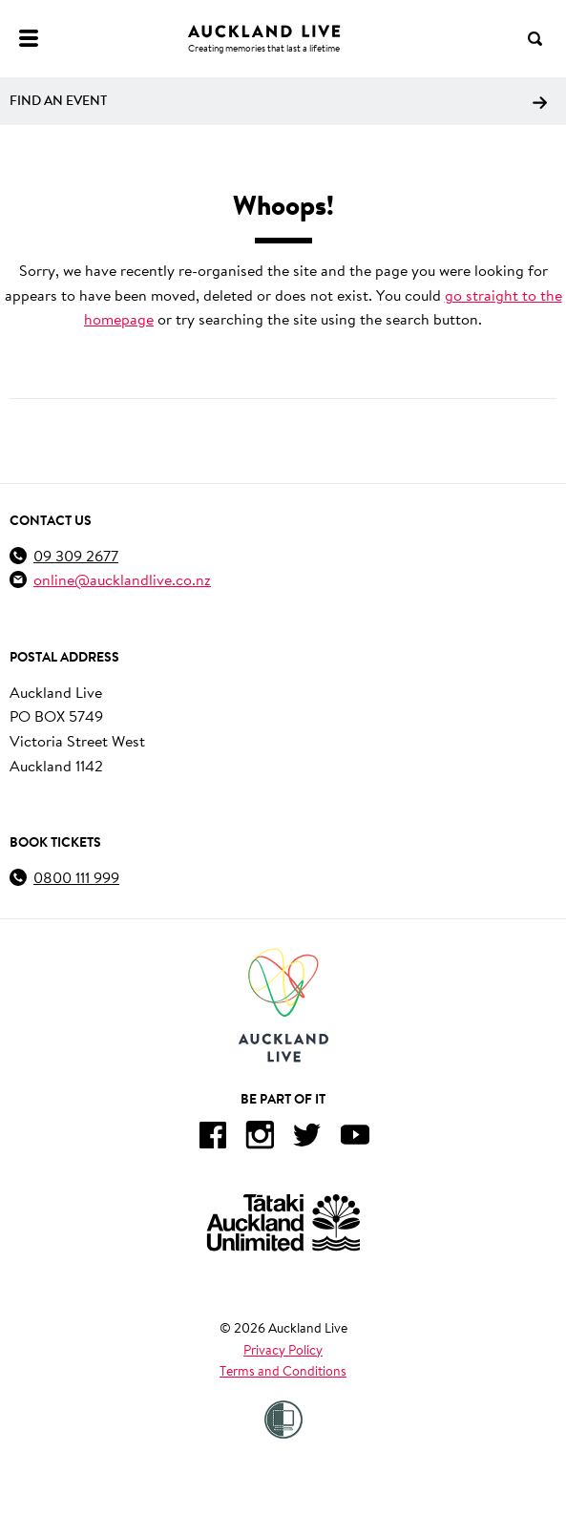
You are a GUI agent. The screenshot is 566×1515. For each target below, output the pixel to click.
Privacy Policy (283, 1349)
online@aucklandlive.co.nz (122, 579)
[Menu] (29, 38)
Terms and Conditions (283, 1370)
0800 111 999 (76, 877)
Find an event (278, 100)
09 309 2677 (75, 555)
